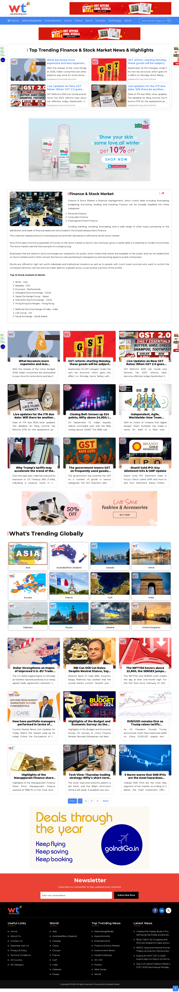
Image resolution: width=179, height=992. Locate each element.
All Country (16, 963)
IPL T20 (98, 963)
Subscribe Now (126, 898)
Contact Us (16, 944)
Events (68, 20)
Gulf (54, 963)
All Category (16, 968)
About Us (15, 939)
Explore (13, 20)
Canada (56, 944)
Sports (89, 20)
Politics (79, 20)
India (55, 968)
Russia (55, 977)
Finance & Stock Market (107, 949)
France (56, 958)
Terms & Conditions (20, 958)
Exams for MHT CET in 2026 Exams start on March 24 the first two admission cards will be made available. (153, 961)
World (127, 20)
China (55, 949)
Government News (104, 954)
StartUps (100, 20)
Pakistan (56, 973)
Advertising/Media (32, 20)
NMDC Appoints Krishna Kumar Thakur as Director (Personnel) (153, 953)
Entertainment (53, 20)
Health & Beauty (103, 958)
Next (105, 804)
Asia (54, 935)
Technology (115, 20)
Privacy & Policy (18, 954)
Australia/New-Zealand (64, 939)
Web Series (100, 973)
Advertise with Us (19, 949)
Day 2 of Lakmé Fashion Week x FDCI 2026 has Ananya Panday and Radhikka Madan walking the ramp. (153, 969)
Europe (56, 954)
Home (13, 935)
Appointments (102, 939)
